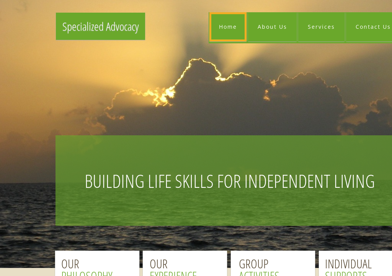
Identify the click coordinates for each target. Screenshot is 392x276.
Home (228, 26)
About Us (272, 26)
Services (321, 26)
